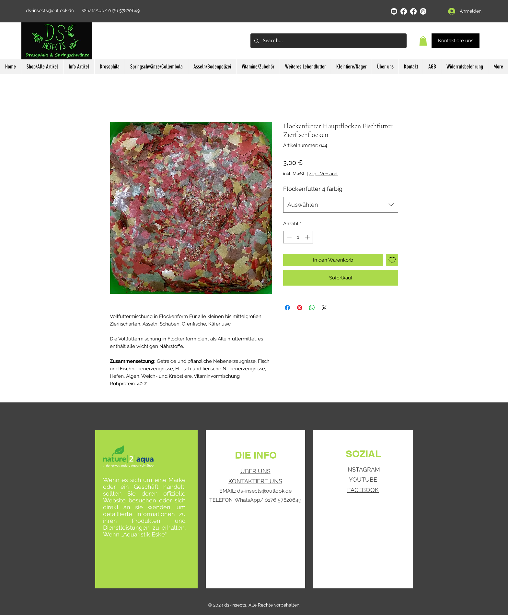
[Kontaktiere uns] (455, 40)
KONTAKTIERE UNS (255, 481)
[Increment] (308, 237)
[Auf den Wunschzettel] (392, 260)
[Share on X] (324, 308)
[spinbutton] (298, 237)
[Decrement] (288, 237)
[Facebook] (403, 11)
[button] (423, 41)
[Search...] (328, 40)
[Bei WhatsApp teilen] (312, 308)
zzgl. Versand (323, 173)
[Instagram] (423, 11)
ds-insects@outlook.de (50, 10)
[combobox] (340, 205)
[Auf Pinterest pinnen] (300, 308)
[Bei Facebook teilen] (287, 308)
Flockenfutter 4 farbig (312, 188)
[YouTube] (394, 11)
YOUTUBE (363, 479)
